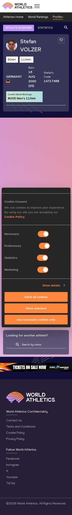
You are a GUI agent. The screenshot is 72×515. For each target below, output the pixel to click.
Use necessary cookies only (36, 319)
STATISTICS (45, 27)
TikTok (10, 483)
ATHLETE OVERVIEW (18, 27)
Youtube (12, 477)
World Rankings (38, 17)
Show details (51, 285)
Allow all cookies (36, 297)
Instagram (12, 465)
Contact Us (14, 420)
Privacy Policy (15, 439)
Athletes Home (13, 17)
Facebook (12, 458)
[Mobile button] (37, 6)
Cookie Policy (14, 216)
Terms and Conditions (21, 426)
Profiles (58, 17)
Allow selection (36, 308)
